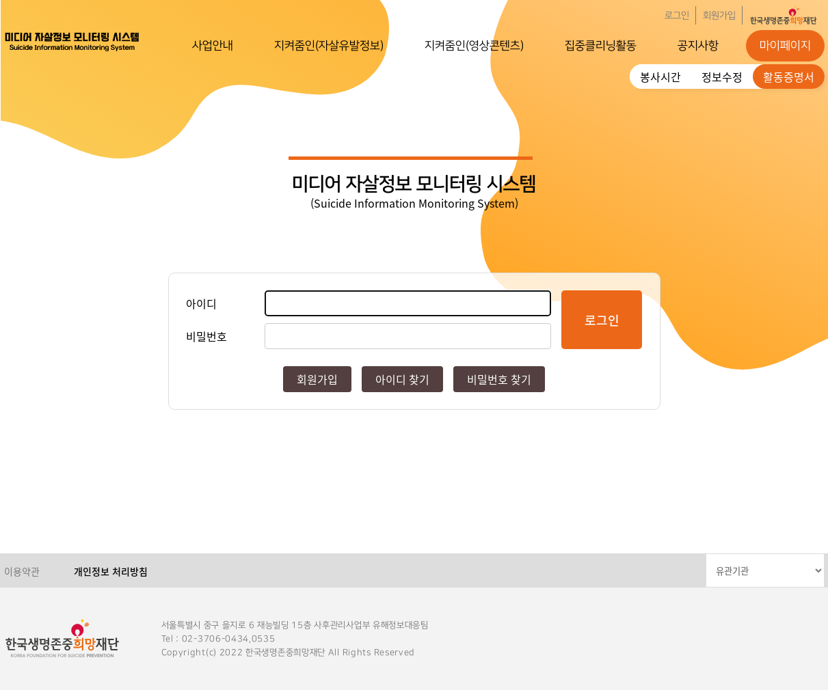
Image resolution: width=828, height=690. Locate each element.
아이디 (201, 303)
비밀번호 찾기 (499, 379)
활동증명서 (788, 76)
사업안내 (212, 46)
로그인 (677, 15)
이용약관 (22, 571)
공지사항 (698, 46)
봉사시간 (660, 76)
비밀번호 (206, 336)
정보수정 (722, 76)
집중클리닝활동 (601, 46)
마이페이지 (785, 46)
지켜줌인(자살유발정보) (329, 46)
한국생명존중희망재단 (72, 40)
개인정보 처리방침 (111, 571)
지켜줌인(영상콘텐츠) (474, 46)
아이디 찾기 (402, 379)
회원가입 (719, 15)
